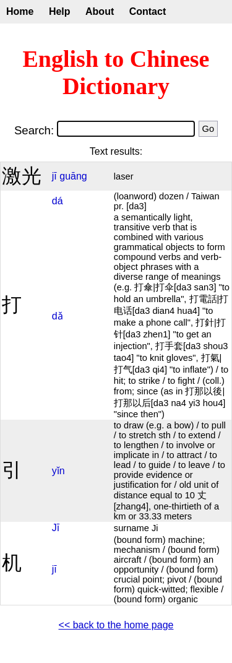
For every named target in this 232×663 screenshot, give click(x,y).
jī (54, 176)
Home (19, 11)
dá (57, 201)
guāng (73, 176)
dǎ (57, 316)
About (99, 11)
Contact (147, 11)
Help (60, 11)
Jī (55, 527)
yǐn (58, 471)
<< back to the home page (116, 625)
